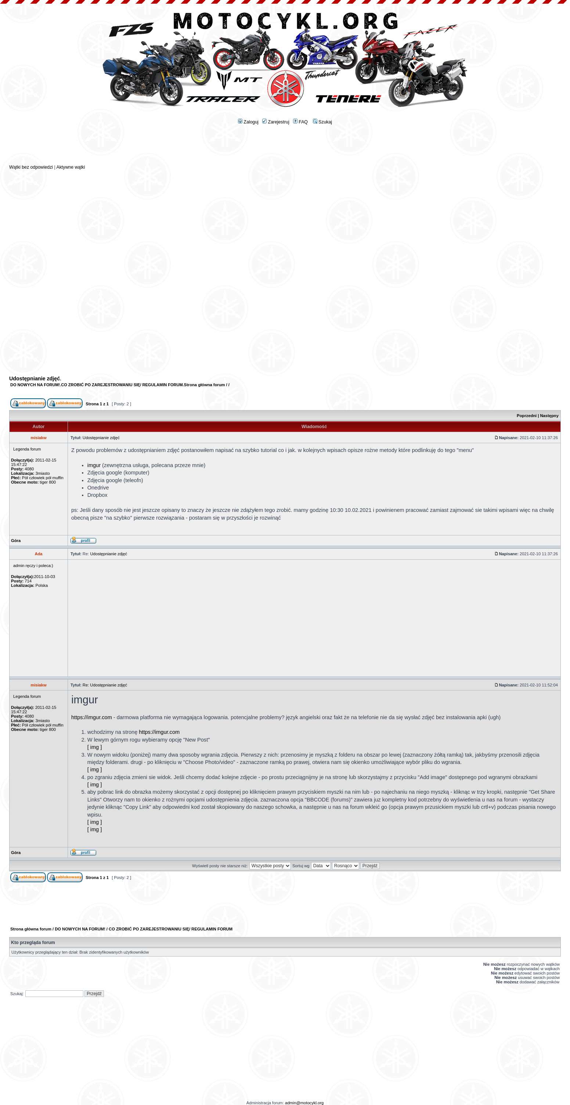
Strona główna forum (204, 385)
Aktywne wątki (70, 167)
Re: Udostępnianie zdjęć (105, 685)
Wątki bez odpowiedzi (31, 167)
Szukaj (322, 122)
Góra (16, 540)
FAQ (300, 122)
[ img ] (94, 747)
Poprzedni (527, 415)
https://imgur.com (91, 717)
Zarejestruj (275, 122)
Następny (549, 415)
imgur (94, 465)
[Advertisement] (285, 147)
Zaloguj (248, 122)
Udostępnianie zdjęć (34, 378)
